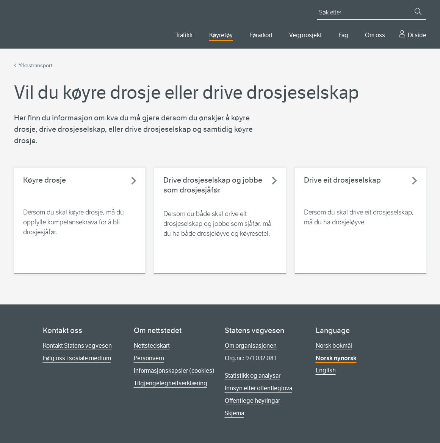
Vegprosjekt (305, 35)
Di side (417, 35)
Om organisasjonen (251, 345)
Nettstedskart (152, 345)
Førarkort (260, 35)
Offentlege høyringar (252, 400)
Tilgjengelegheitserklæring (170, 383)
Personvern (149, 358)
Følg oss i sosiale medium (77, 358)
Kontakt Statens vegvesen (77, 345)
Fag (343, 35)
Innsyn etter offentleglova (258, 388)
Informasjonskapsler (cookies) (174, 370)
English (326, 370)
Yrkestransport (35, 65)
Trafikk (184, 35)
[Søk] (418, 11)
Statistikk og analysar (252, 375)
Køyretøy (221, 35)
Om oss (375, 35)
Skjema (234, 413)
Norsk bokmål (334, 345)
